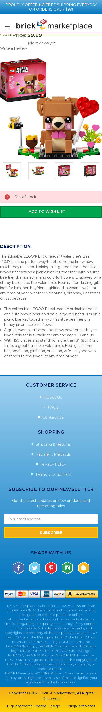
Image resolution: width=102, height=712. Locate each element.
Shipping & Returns (53, 444)
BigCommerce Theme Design (33, 706)
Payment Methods (53, 454)
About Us (53, 397)
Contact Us (53, 417)
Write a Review (13, 48)
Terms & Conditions (53, 474)
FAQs (53, 407)
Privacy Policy (53, 464)
